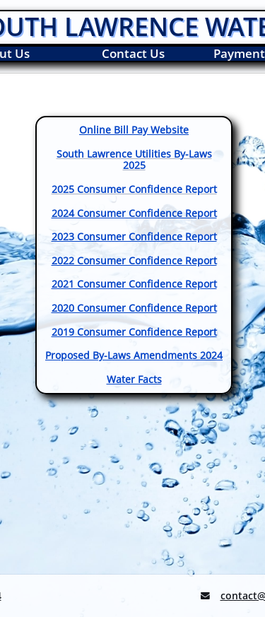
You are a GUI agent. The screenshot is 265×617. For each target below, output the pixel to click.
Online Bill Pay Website (134, 129)
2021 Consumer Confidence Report (134, 283)
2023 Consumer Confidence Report (134, 236)
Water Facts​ (134, 379)
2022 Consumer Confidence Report (134, 260)
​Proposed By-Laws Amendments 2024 (134, 355)
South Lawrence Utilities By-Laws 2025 (134, 159)
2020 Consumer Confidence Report (134, 308)
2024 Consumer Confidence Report (134, 213)
